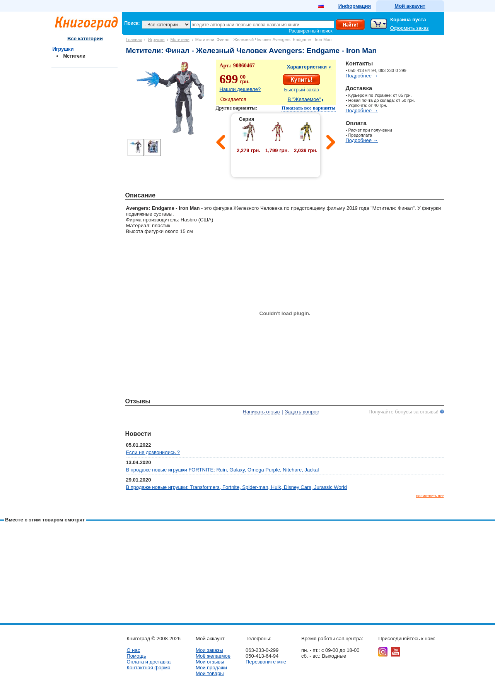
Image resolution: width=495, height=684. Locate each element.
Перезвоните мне (266, 662)
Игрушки (156, 39)
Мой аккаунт (409, 6)
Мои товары (210, 673)
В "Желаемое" (304, 99)
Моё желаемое (213, 656)
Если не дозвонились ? (153, 452)
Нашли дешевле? (240, 89)
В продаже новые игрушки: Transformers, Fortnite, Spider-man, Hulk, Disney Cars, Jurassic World (236, 487)
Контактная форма (149, 667)
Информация (354, 6)
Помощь (136, 656)
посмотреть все (430, 495)
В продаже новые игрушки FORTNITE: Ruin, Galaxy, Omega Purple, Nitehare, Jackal (222, 470)
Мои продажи (211, 667)
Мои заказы (209, 650)
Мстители (180, 39)
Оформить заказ (409, 28)
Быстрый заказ (301, 90)
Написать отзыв (261, 412)
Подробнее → (362, 76)
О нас (133, 650)
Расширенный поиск (311, 31)
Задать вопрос (302, 412)
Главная (134, 39)
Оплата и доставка (149, 662)
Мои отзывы (210, 662)
